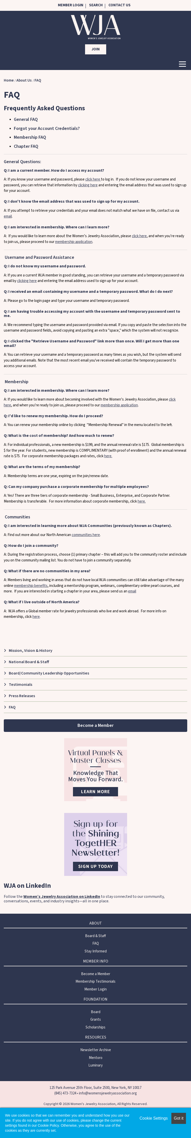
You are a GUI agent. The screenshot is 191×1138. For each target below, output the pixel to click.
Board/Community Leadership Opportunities (49, 673)
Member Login (70, 5)
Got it (178, 1118)
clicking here (88, 185)
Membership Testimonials (95, 981)
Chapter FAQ (26, 146)
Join (96, 49)
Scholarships (95, 1027)
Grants (95, 1019)
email (8, 216)
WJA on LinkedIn (27, 885)
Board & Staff (95, 936)
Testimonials (20, 684)
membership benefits (31, 585)
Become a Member (95, 725)
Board (95, 1012)
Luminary (95, 1065)
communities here (86, 535)
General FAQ (26, 119)
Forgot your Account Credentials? (47, 128)
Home (9, 80)
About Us (24, 80)
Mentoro (95, 1057)
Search (96, 5)
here (36, 616)
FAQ (37, 80)
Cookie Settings (154, 1118)
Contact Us (119, 5)
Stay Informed (96, 951)
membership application (73, 241)
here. (108, 456)
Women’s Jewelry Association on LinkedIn (61, 896)
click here (93, 179)
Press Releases (22, 696)
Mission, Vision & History (30, 650)
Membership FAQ (30, 137)
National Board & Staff (29, 662)
